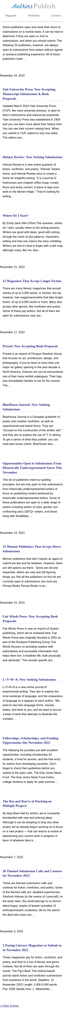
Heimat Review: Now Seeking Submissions (32, 157)
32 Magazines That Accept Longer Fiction (32, 281)
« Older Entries (9, 1005)
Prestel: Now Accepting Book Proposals (30, 346)
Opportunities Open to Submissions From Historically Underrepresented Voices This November (32, 467)
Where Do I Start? (16, 215)
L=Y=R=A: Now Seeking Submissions (29, 679)
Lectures (56, 15)
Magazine (10, 15)
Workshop (33, 15)
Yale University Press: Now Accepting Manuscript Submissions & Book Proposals (29, 93)
